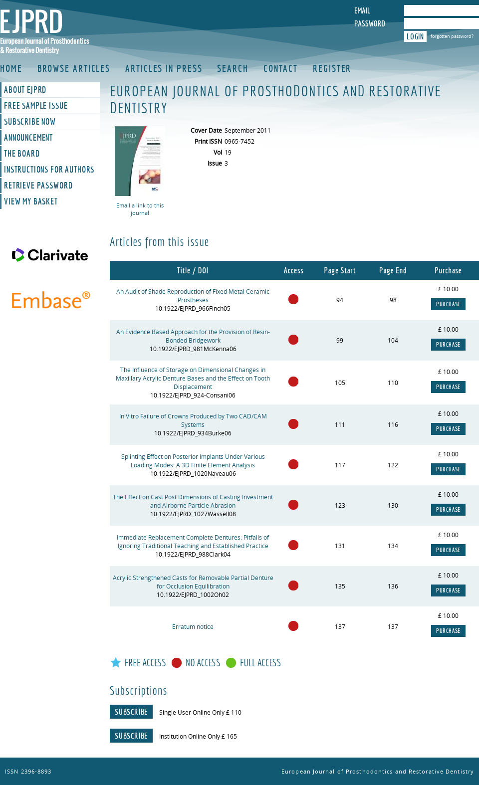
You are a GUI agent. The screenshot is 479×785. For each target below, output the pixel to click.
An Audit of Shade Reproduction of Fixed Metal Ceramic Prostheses (192, 295)
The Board (22, 154)
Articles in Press (163, 68)
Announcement (28, 138)
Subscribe (131, 711)
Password (369, 23)
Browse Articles (74, 68)
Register (332, 68)
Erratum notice (193, 626)
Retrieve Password (38, 186)
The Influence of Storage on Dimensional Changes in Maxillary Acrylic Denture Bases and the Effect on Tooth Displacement (193, 378)
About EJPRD (25, 90)
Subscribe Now (30, 122)
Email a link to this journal (140, 208)
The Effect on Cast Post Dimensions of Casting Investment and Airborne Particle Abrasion (193, 501)
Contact (280, 68)
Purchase (448, 304)
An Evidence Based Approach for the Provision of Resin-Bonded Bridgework (193, 336)
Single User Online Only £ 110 (200, 712)
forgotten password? (452, 36)
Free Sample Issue (35, 106)
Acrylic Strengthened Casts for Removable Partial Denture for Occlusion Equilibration (193, 582)
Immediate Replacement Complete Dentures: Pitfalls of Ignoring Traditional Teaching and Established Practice (193, 541)
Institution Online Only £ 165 (198, 736)
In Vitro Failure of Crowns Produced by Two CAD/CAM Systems (193, 420)
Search (232, 68)
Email (362, 10)
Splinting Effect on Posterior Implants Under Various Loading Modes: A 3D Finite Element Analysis (193, 460)
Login (415, 36)
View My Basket (31, 201)
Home (11, 68)
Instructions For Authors (49, 170)
